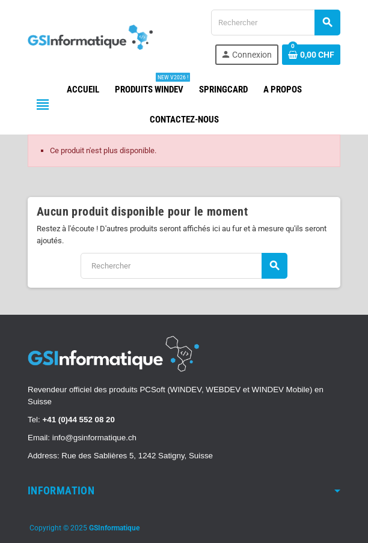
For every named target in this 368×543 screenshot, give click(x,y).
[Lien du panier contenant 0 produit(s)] (311, 54)
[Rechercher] (275, 22)
